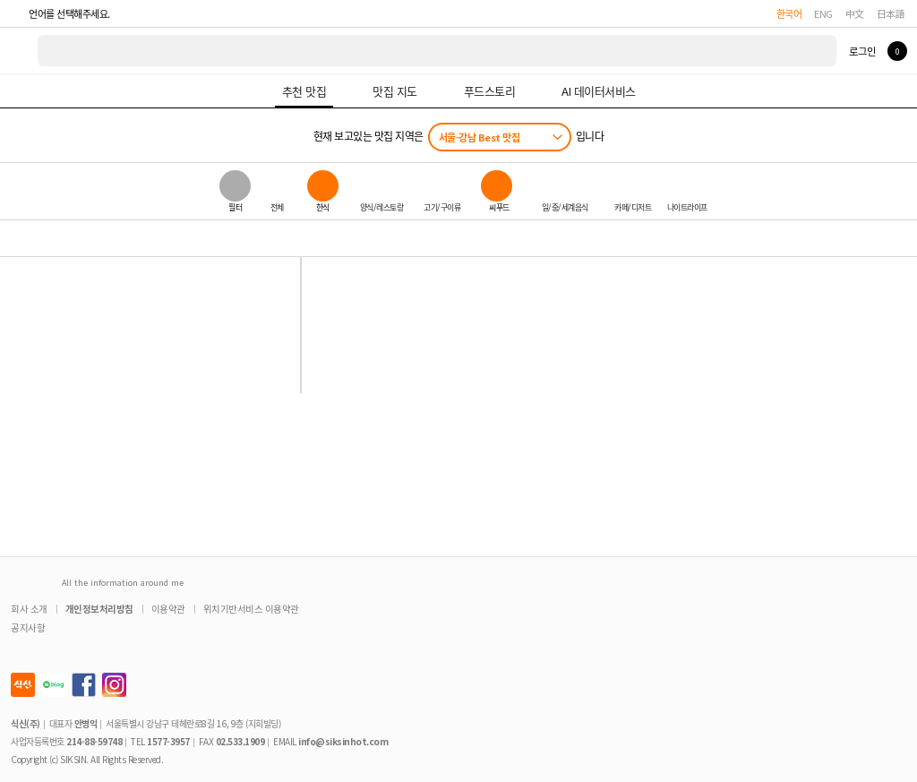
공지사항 (28, 627)
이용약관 (168, 608)
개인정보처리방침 (99, 608)
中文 (854, 13)
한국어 (789, 13)
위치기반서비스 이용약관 (251, 608)
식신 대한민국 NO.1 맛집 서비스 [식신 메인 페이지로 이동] (20, 50)
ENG (823, 13)
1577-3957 (168, 741)
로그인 (862, 51)
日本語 (891, 13)
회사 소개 (29, 608)
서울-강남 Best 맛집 (479, 137)
